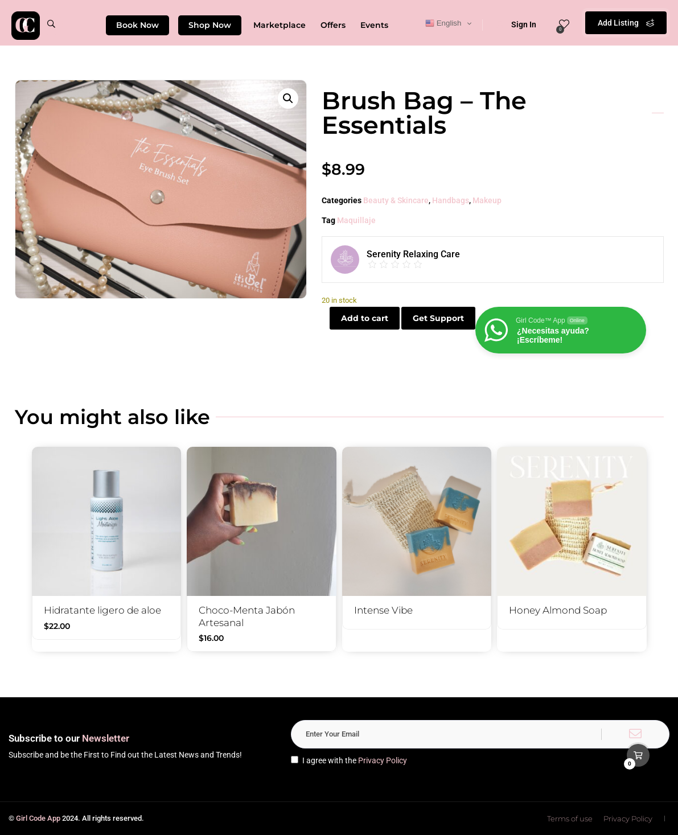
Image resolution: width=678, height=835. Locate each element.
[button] (288, 98)
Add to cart (364, 318)
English (443, 23)
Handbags (450, 200)
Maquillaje (356, 220)
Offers (333, 25)
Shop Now (209, 25)
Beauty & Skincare (396, 200)
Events (374, 25)
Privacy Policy (382, 760)
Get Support (438, 318)
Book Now (137, 25)
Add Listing (626, 22)
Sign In (516, 24)
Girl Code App (38, 818)
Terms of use (570, 818)
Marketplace (279, 25)
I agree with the (349, 760)
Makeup (487, 200)
